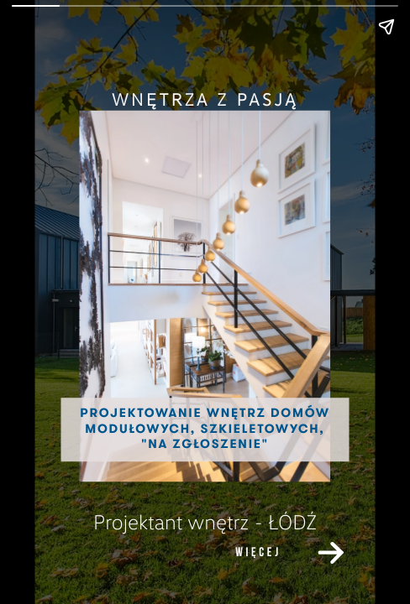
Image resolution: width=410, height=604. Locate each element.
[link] (331, 553)
